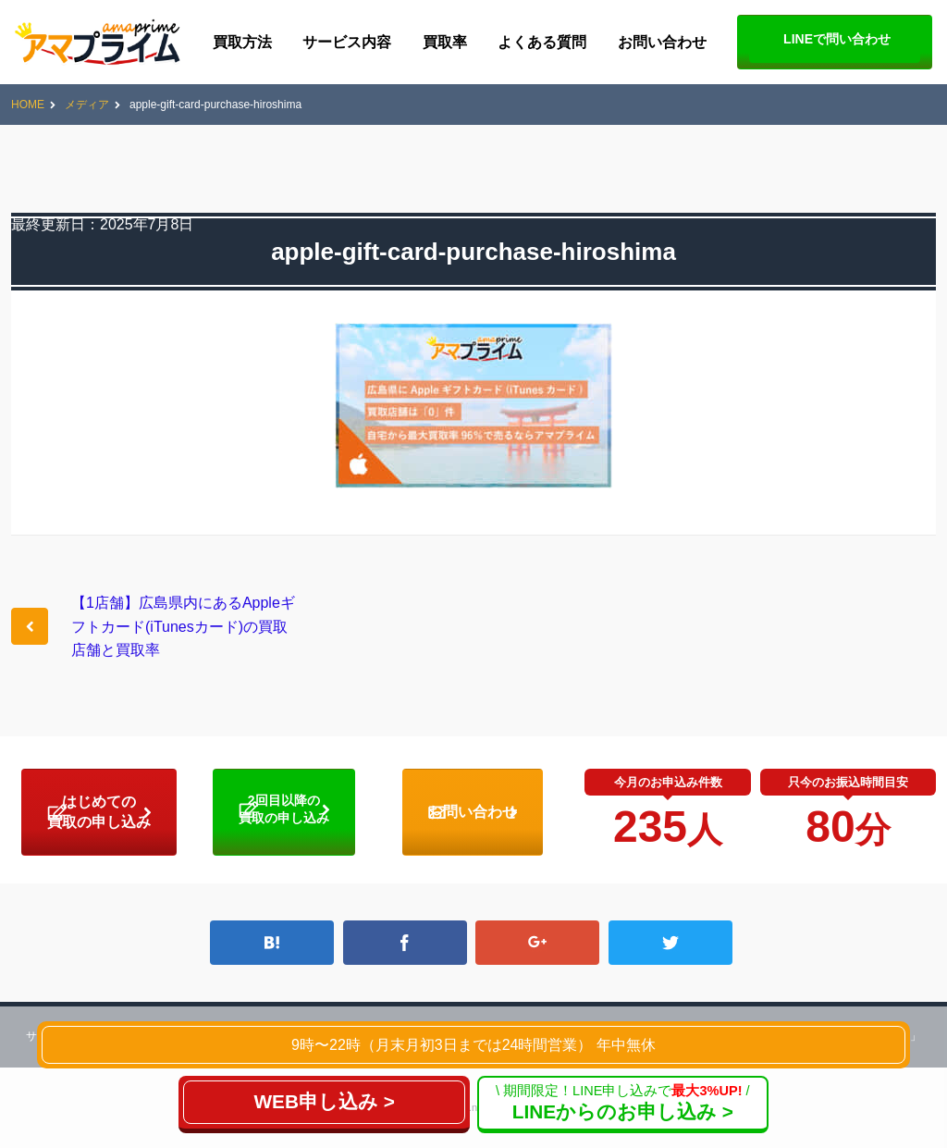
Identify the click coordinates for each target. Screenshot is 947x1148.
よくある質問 (542, 42)
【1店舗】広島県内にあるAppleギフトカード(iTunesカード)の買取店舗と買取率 (183, 626)
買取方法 (242, 42)
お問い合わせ (662, 42)
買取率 (445, 42)
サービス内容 (346, 42)
